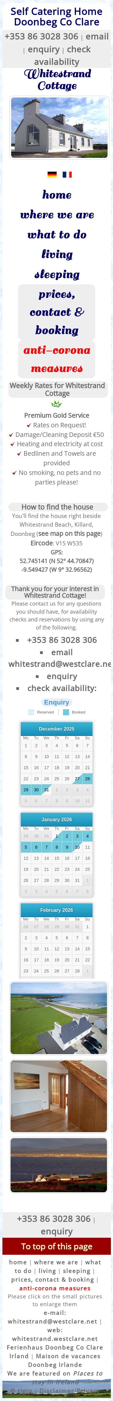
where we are (57, 214)
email (97, 36)
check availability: (62, 688)
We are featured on (55, 1377)
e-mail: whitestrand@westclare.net (52, 1317)
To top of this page (56, 1246)
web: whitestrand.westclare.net (55, 1334)
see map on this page (69, 533)
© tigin (21, 1391)
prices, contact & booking (56, 312)
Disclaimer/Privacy (69, 1391)
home (56, 194)
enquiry (44, 49)
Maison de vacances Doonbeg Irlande (64, 1360)
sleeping (56, 274)
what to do (56, 234)
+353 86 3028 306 (41, 36)
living (56, 254)
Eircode (41, 543)
